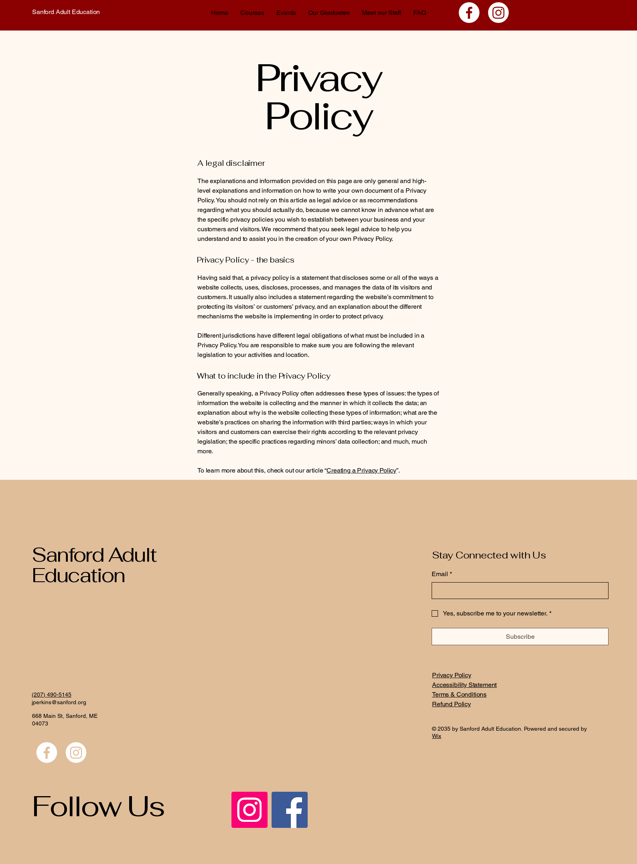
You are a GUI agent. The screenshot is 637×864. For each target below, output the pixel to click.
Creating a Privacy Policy (361, 470)
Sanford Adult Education (66, 12)
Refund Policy (451, 704)
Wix (436, 736)
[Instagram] (498, 12)
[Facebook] (469, 12)
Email (442, 574)
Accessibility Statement (464, 685)
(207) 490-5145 (51, 694)
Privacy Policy (451, 675)
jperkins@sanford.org (59, 702)
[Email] (517, 591)
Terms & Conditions (459, 694)
